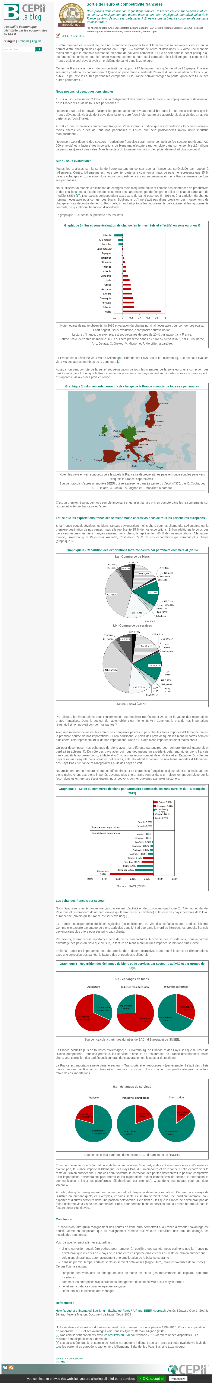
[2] (119, 361)
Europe (59, 1358)
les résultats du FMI (117, 1335)
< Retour (61, 1362)
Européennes (76, 1358)
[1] (77, 195)
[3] (127, 916)
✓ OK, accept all (151, 1378)
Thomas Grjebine (173, 28)
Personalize (178, 1378)
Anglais (36, 41)
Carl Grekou (156, 28)
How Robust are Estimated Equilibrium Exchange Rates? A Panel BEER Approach (111, 1310)
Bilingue (9, 41)
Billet (61, 36)
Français (23, 41)
